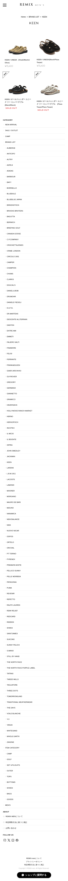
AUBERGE (11, 148)
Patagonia (12, 582)
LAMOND (10, 485)
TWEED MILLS (13, 679)
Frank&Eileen (13, 365)
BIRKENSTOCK (13, 205)
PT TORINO (11, 554)
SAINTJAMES (12, 633)
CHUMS (10, 274)
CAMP (7, 136)
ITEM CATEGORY (12, 748)
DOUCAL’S (11, 285)
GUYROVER (12, 376)
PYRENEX (11, 559)
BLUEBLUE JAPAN (14, 199)
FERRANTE (11, 359)
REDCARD (11, 616)
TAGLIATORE (12, 685)
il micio (10, 433)
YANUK (10, 725)
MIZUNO (10, 508)
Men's (8, 805)
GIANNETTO (12, 393)
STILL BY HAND (13, 656)
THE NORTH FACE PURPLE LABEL (21, 668)
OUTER (10, 771)
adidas (10, 171)
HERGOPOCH (12, 422)
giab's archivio (14, 371)
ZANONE (10, 742)
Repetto (11, 599)
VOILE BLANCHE (14, 713)
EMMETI (10, 336)
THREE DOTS (12, 691)
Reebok (10, 622)
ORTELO (10, 542)
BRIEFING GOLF (13, 228)
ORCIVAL (10, 548)
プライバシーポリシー (34, 861)
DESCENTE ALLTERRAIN (17, 319)
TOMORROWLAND (14, 696)
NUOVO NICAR (13, 531)
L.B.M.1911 (11, 474)
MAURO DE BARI (14, 502)
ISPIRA (9, 445)
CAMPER (10, 262)
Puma (9, 588)
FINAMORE (11, 348)
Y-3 (8, 719)
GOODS (10, 799)
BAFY (9, 182)
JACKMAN (11, 456)
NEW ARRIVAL (11, 125)
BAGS (9, 794)
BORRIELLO (12, 188)
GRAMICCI (11, 399)
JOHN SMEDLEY (13, 451)
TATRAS (10, 673)
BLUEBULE (11, 194)
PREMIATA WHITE (14, 565)
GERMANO (11, 388)
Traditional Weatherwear (19, 702)
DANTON (10, 325)
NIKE (9, 525)
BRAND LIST (34, 17)
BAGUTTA (11, 216)
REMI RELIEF (12, 611)
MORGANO (11, 496)
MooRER (11, 491)
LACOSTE (11, 479)
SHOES (10, 788)
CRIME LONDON (13, 251)
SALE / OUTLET (11, 130)
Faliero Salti (13, 342)
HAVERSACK (12, 405)
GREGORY (11, 382)
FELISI (9, 353)
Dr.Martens (12, 314)
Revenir (11, 593)
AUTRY (10, 159)
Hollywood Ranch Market (19, 411)
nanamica (11, 514)
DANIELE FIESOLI (14, 302)
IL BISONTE (11, 439)
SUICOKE (11, 639)
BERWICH (11, 222)
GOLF (9, 759)
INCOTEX (11, 428)
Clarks (10, 279)
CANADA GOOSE (14, 234)
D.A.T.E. (10, 308)
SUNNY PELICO (13, 645)
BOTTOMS (11, 782)
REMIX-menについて (14, 816)
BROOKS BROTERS (15, 211)
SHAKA (10, 628)
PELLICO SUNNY (14, 571)
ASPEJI (10, 165)
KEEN (9, 462)
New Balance (13, 519)
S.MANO (10, 651)
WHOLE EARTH (13, 736)
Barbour (11, 177)
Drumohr (11, 296)
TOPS (9, 776)
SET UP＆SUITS (13, 765)
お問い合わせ (11, 828)
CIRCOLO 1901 (13, 256)
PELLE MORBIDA (14, 576)
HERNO (10, 416)
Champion (11, 268)
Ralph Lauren (13, 605)
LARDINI (10, 468)
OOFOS (10, 536)
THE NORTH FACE (14, 662)
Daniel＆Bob (13, 291)
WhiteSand (12, 731)
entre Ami (11, 331)
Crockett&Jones (15, 245)
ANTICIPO (11, 154)
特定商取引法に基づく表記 (16, 822)
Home (23, 17)
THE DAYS (11, 708)
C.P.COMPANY (13, 239)
